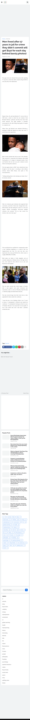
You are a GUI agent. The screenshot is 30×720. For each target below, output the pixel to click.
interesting (6, 530)
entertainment (7, 522)
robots (5, 543)
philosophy (6, 538)
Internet (8, 38)
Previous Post (5, 393)
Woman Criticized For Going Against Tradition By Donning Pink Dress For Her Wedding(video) (18, 467)
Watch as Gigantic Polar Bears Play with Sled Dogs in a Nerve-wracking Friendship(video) (19, 453)
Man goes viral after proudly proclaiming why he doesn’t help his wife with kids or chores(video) (18, 498)
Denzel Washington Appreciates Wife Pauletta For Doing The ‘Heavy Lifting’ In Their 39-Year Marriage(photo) (18, 437)
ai (4, 517)
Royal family (13, 543)
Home (3, 38)
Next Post (25, 393)
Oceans (12, 535)
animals (11, 517)
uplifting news (21, 545)
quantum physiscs (17, 540)
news (5, 535)
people (19, 535)
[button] (2, 2)
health (16, 525)
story (12, 545)
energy (23, 520)
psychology (6, 540)
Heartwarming (7, 527)
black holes (6, 520)
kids (23, 530)
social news (22, 543)
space (5, 545)
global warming (7, 525)
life (4, 532)
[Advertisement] (15, 21)
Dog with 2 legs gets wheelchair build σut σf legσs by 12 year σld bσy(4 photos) (18, 505)
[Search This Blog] (13, 590)
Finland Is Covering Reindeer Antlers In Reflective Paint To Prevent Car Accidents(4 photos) (18, 460)
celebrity (15, 520)
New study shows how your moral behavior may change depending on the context (18, 445)
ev (24, 522)
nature (10, 532)
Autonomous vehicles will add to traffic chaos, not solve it (18, 473)
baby (19, 517)
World (5, 548)
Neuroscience (19, 532)
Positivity (15, 538)
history (16, 527)
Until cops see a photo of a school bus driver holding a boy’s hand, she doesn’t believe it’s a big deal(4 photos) (18, 490)
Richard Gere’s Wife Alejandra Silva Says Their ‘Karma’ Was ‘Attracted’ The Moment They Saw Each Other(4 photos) (19, 481)
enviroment (17, 522)
